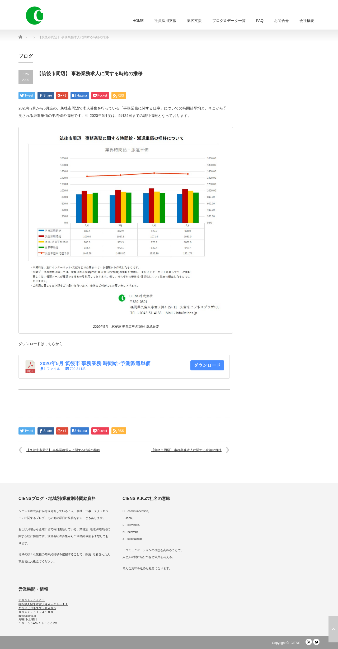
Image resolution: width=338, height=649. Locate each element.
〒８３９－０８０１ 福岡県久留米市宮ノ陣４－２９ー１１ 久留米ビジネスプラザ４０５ (43, 604)
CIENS (295, 643)
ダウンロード (207, 365)
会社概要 (306, 20)
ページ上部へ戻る (333, 629)
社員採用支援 (165, 20)
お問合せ (281, 20)
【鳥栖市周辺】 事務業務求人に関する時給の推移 (186, 450)
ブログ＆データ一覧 (229, 20)
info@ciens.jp (27, 615)
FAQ (260, 20)
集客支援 (194, 20)
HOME (138, 20)
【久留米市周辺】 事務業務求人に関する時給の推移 (63, 450)
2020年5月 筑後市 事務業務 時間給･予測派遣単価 (95, 363)
